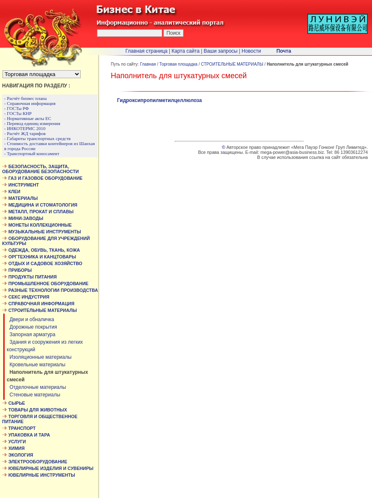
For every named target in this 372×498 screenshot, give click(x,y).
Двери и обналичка (30, 319)
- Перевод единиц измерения (32, 123)
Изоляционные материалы (39, 357)
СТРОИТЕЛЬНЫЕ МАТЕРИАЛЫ (232, 64)
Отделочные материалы (36, 387)
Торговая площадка (178, 64)
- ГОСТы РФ (16, 108)
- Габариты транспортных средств (37, 138)
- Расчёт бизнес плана (25, 98)
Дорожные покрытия (32, 327)
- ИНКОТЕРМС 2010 (25, 128)
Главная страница (146, 51)
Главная (148, 64)
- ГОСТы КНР (18, 113)
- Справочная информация (30, 103)
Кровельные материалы (36, 365)
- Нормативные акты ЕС (27, 118)
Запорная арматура (31, 334)
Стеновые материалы (33, 395)
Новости (251, 51)
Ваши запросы (220, 51)
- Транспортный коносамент (31, 153)
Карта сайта (186, 51)
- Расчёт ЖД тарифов (25, 133)
